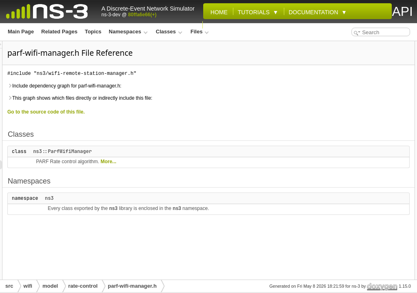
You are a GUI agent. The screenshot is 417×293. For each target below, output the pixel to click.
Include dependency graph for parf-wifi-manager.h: (166, 86)
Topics (93, 31)
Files (200, 31)
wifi (28, 286)
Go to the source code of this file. (148, 112)
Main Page (21, 31)
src (9, 286)
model (50, 286)
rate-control (83, 286)
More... (210, 161)
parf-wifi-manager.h (132, 286)
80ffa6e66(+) (142, 14)
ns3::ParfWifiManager (164, 151)
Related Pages (59, 31)
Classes (169, 31)
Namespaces (128, 31)
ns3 (151, 198)
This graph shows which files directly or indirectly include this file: (181, 98)
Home (217, 12)
